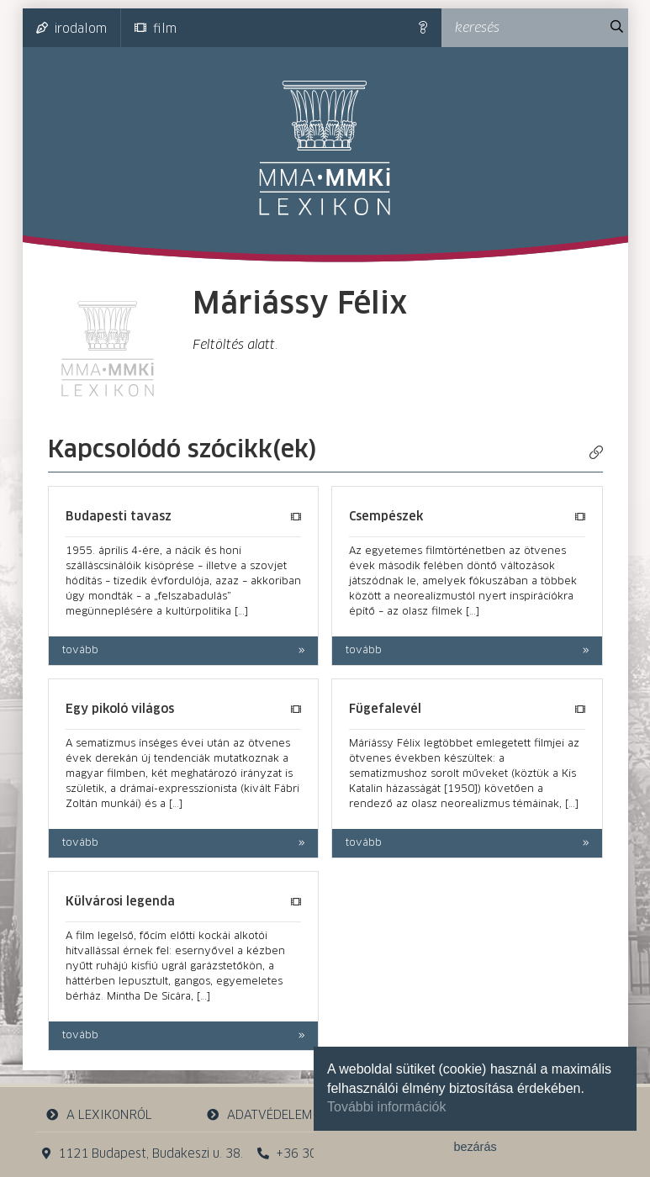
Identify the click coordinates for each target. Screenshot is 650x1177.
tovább (80, 651)
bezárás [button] (474, 1146)
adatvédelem (259, 1115)
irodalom (71, 28)
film (156, 28)
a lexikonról (98, 1115)
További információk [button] (386, 1107)
